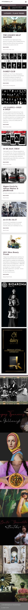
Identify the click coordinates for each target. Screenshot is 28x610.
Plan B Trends (6, 49)
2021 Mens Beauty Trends (11, 253)
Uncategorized (12, 85)
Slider (10, 49)
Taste (13, 49)
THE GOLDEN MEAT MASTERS (12, 36)
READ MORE (6, 47)
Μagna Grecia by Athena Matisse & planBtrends (10, 188)
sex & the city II (10, 219)
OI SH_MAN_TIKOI (11, 148)
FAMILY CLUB (9, 71)
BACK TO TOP (5, 607)
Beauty (4, 277)
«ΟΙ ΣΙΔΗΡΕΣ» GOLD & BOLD (12, 108)
